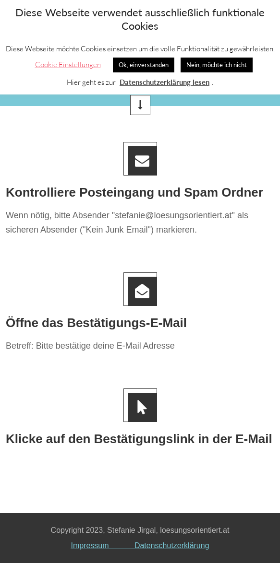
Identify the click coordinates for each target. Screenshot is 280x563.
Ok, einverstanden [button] (144, 65)
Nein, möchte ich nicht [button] (216, 65)
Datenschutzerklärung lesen (164, 82)
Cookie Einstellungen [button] (68, 64)
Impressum (102, 545)
